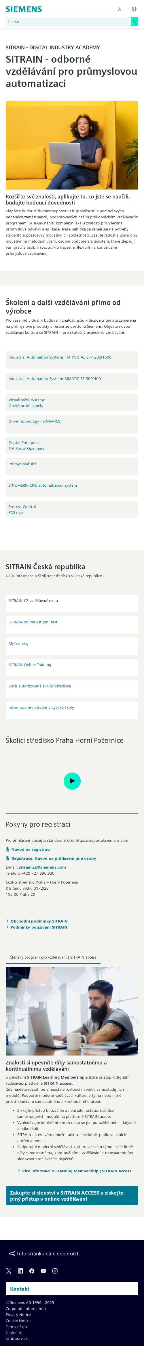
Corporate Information (26, 1308)
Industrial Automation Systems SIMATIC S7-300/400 (55, 378)
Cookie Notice (18, 1320)
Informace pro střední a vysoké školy (41, 707)
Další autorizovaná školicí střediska (40, 686)
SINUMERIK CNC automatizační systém (43, 485)
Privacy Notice (18, 1314)
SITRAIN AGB (17, 1338)
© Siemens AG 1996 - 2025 (30, 1302)
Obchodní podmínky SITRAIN (39, 921)
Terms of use (17, 1326)
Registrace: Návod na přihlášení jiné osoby (54, 858)
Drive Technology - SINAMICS (34, 421)
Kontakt (19, 1289)
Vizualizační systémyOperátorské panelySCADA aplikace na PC (28, 403)
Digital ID (14, 1332)
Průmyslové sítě (23, 464)
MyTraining (19, 643)
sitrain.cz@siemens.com (42, 867)
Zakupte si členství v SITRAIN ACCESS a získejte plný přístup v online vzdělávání (67, 1196)
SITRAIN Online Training (30, 664)
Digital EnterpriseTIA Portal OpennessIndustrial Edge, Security (30, 445)
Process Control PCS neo (22, 509)
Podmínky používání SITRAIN (39, 927)
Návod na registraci (31, 849)
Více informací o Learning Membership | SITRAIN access (76, 1171)
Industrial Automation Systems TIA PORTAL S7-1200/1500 (60, 357)
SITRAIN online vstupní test (33, 622)
